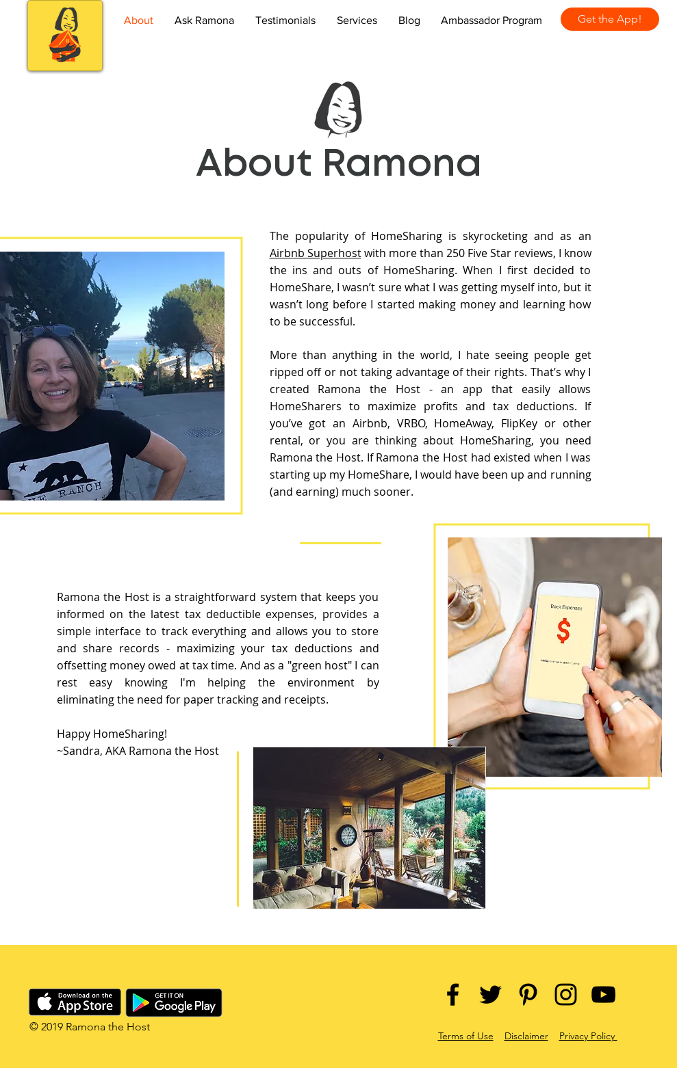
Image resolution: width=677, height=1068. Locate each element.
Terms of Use (466, 1036)
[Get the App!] (610, 19)
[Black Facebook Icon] (453, 994)
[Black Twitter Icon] (490, 994)
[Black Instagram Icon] (565, 994)
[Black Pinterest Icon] (528, 994)
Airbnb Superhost (315, 253)
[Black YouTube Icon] (603, 994)
